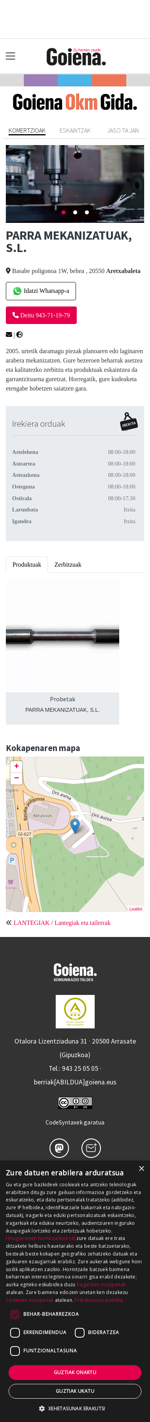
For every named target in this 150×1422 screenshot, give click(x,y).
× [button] (141, 1169)
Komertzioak (27, 130)
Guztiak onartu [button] (75, 1372)
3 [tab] (87, 213)
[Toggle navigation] (10, 56)
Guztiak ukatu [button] (75, 1391)
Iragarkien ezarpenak (101, 1284)
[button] (75, 1408)
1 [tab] (63, 213)
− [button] (16, 779)
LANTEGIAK (31, 922)
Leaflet (135, 909)
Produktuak (26, 564)
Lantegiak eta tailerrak (83, 922)
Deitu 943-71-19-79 (41, 315)
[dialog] (75, 1291)
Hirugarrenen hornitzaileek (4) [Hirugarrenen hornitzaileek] (40, 1238)
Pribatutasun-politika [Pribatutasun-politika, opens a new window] (98, 1300)
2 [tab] (75, 213)
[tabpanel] (75, 183)
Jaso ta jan (123, 130)
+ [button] (16, 767)
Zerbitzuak (68, 564)
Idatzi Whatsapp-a (40, 291)
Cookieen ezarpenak (29, 1300)
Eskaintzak (75, 130)
